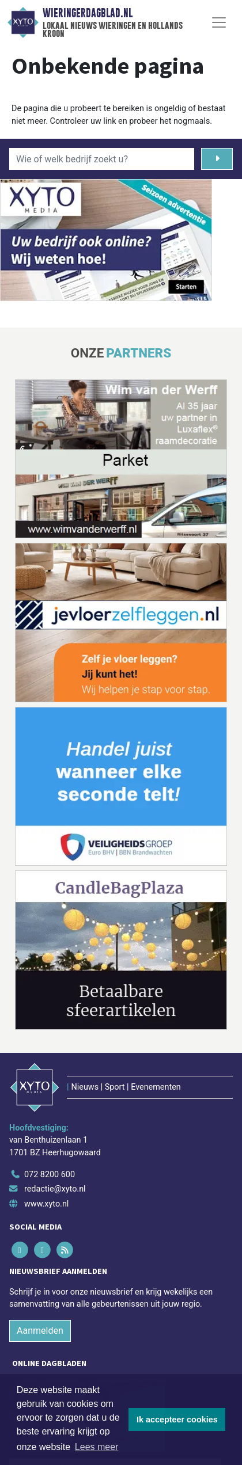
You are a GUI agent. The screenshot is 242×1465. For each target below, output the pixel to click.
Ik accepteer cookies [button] (177, 1419)
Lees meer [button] (97, 1447)
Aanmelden (40, 1330)
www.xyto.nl (46, 1204)
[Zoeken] (217, 159)
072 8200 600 (49, 1174)
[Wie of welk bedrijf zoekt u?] (101, 159)
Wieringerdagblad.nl (88, 13)
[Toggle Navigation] (219, 22)
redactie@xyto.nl (55, 1189)
